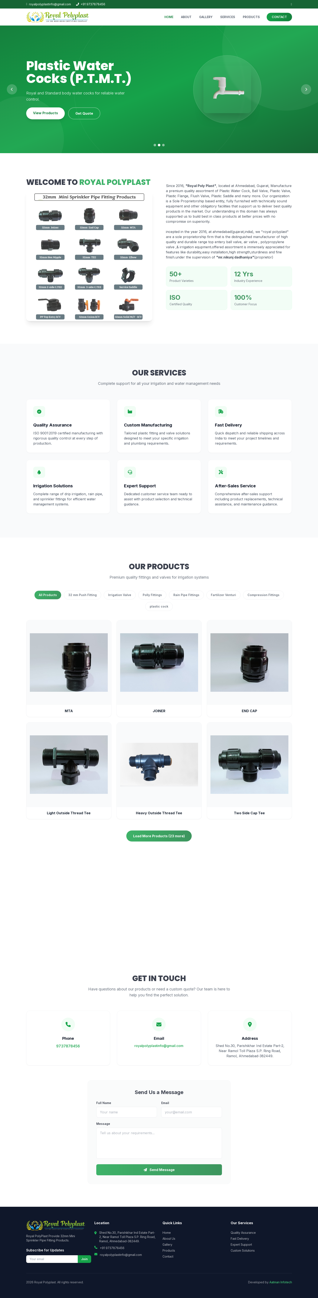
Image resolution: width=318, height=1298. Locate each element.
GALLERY (206, 17)
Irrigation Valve (119, 600)
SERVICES (227, 17)
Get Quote (84, 113)
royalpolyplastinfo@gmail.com (48, 4)
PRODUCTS (251, 17)
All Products (48, 600)
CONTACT (279, 17)
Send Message (159, 1175)
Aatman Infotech (280, 1282)
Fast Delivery (240, 1238)
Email (165, 1108)
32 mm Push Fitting (82, 600)
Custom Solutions (243, 1250)
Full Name (103, 1108)
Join (84, 1259)
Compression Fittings (263, 600)
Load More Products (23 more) (159, 841)
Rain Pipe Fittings (186, 600)
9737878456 (68, 1051)
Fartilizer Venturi (223, 600)
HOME (168, 17)
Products (169, 1250)
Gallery (167, 1244)
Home (167, 1232)
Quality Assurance (243, 1232)
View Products (45, 113)
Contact (168, 1256)
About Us (169, 1238)
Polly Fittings (152, 600)
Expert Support (241, 1244)
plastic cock (159, 611)
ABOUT (186, 17)
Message (103, 1129)
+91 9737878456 (90, 4)
